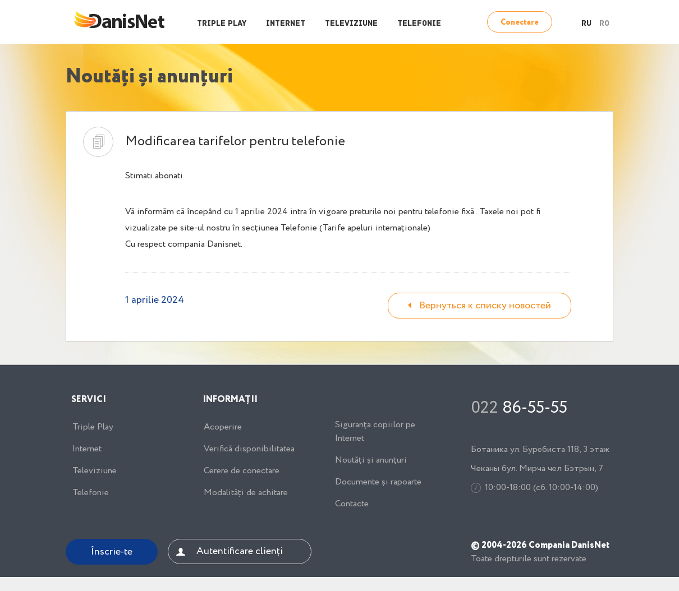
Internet (285, 24)
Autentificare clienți (239, 551)
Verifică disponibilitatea (249, 449)
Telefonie (419, 24)
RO (604, 24)
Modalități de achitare (246, 492)
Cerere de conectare (241, 471)
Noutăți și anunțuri (371, 460)
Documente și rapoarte (378, 482)
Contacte (352, 504)
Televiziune (351, 24)
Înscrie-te (111, 552)
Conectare (520, 22)
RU (586, 24)
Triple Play (221, 24)
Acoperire (223, 427)
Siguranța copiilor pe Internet (375, 432)
